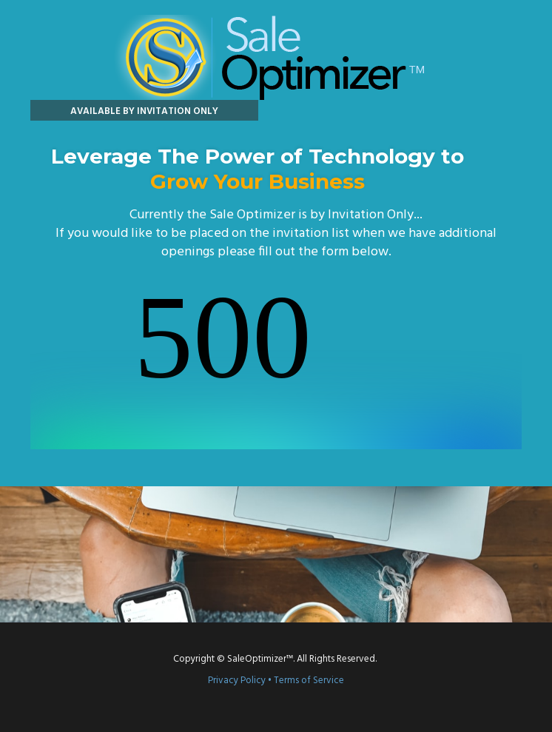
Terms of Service (309, 680)
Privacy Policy (237, 680)
